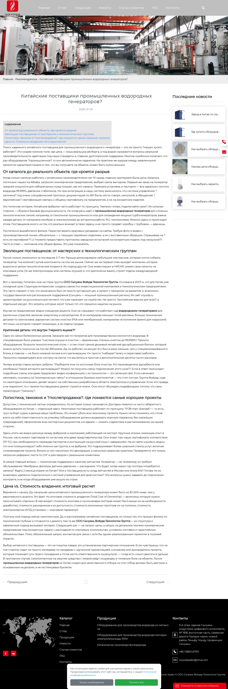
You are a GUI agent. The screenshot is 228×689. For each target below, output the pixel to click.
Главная (8, 79)
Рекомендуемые (26, 79)
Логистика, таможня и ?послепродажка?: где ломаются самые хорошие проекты (57, 137)
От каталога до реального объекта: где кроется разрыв (40, 130)
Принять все (136, 682)
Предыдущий (17, 582)
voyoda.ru (147, 295)
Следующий (155, 582)
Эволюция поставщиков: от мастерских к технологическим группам (49, 134)
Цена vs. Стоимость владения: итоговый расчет (35, 141)
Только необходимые (92, 682)
